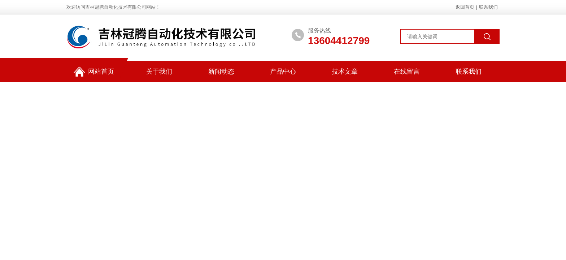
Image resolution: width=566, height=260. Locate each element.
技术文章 (345, 71)
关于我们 (159, 71)
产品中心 (283, 71)
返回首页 (465, 7)
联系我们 (488, 7)
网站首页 (94, 71)
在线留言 (407, 71)
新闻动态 (221, 71)
